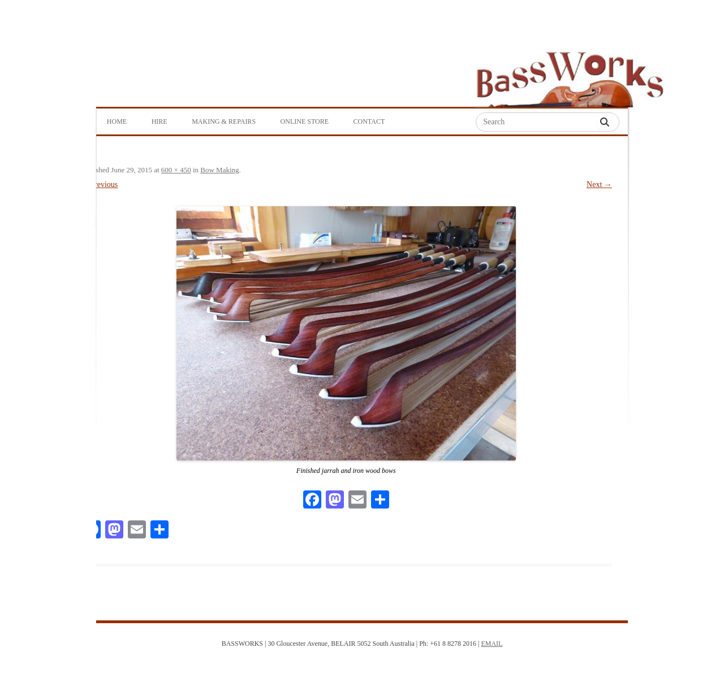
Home (117, 121)
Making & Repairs (224, 121)
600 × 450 (176, 170)
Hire (159, 121)
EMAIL (491, 643)
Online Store (305, 121)
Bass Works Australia (569, 74)
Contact (369, 121)
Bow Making (219, 170)
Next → (599, 184)
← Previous (99, 184)
